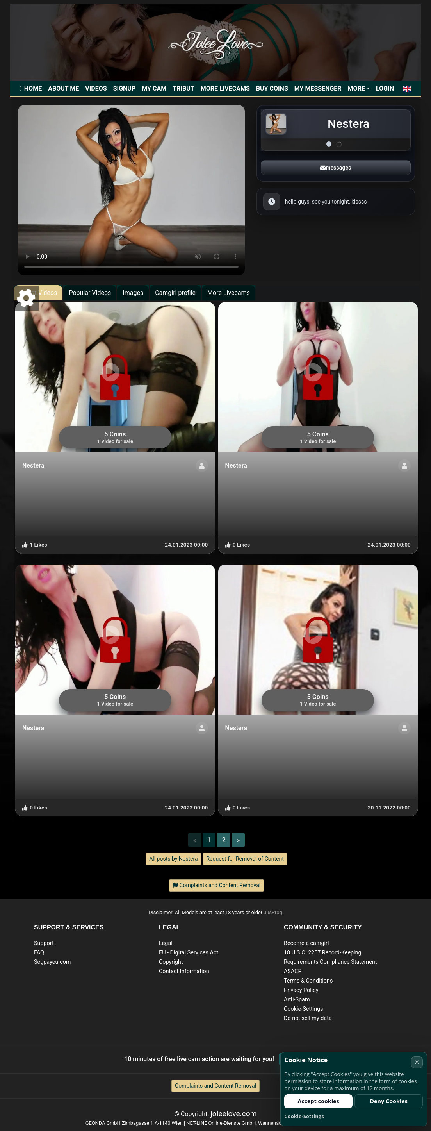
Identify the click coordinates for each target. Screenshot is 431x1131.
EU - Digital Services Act (188, 952)
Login (385, 88)
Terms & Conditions (308, 980)
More (356, 88)
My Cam (154, 88)
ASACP (293, 971)
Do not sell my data (308, 1018)
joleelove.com (233, 1113)
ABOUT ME (63, 88)
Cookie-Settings (303, 1009)
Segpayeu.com (52, 962)
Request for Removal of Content (244, 859)
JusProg (273, 912)
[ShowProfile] (202, 465)
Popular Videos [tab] (90, 293)
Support (44, 943)
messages (335, 167)
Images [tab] (133, 293)
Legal (166, 943)
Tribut (183, 88)
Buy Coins (272, 88)
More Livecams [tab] (228, 293)
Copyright (171, 962)
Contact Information (184, 971)
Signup (124, 88)
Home (33, 88)
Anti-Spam (297, 999)
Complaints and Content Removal (215, 1086)
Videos (96, 88)
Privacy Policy (301, 990)
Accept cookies (318, 1101)
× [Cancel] (417, 1062)
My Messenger (318, 88)
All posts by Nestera (173, 859)
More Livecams (225, 88)
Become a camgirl (306, 943)
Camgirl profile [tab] (175, 293)
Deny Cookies (389, 1101)
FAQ (39, 952)
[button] (407, 88)
